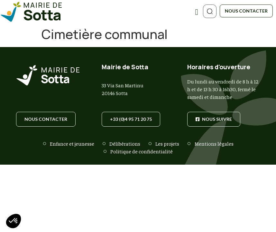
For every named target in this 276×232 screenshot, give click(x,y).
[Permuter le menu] (196, 12)
